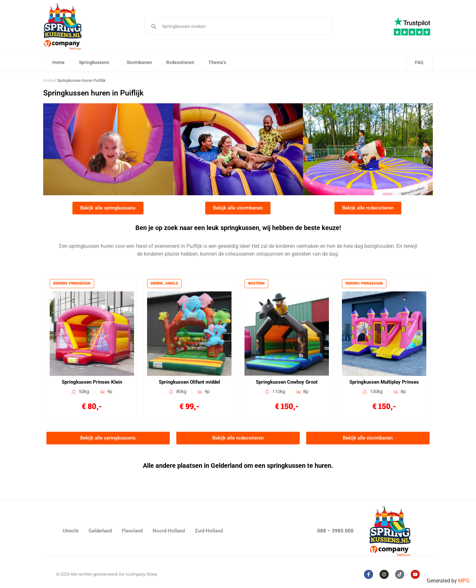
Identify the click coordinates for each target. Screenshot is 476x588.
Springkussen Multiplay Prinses (384, 383)
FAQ (419, 62)
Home (59, 62)
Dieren (157, 284)
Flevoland (132, 532)
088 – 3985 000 (335, 532)
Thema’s (219, 62)
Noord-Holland (169, 532)
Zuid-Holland (209, 532)
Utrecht (71, 532)
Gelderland (100, 532)
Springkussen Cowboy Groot (287, 383)
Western (256, 284)
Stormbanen (139, 62)
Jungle (171, 284)
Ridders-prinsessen (72, 284)
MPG (464, 581)
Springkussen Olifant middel (189, 383)
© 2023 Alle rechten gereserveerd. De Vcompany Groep (106, 575)
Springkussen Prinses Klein (92, 383)
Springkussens (96, 62)
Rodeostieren (180, 62)
